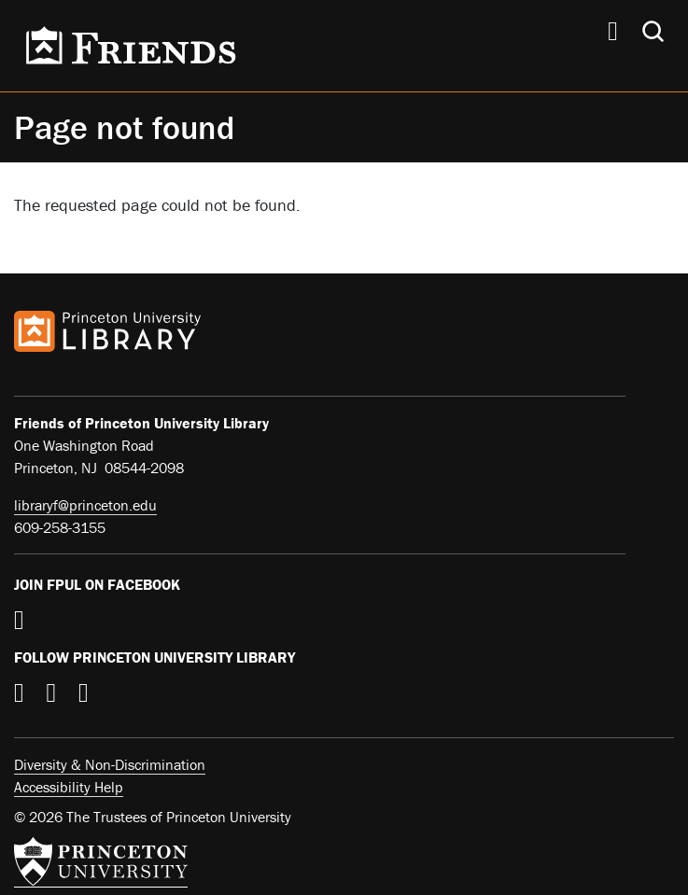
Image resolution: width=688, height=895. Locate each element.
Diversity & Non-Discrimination (109, 764)
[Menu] (612, 33)
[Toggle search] (653, 31)
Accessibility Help (68, 786)
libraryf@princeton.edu (85, 505)
